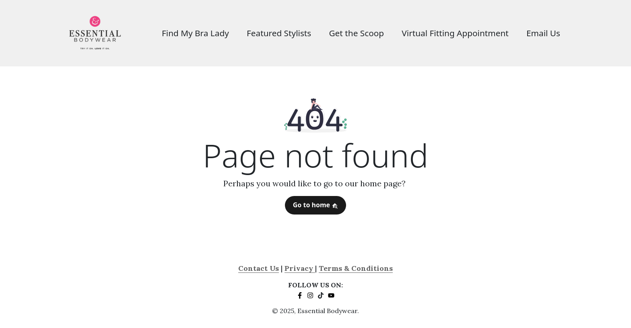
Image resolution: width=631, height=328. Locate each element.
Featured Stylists (279, 33)
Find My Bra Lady (195, 33)
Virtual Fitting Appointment (455, 33)
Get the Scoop (356, 33)
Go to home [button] (315, 204)
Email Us (543, 33)
